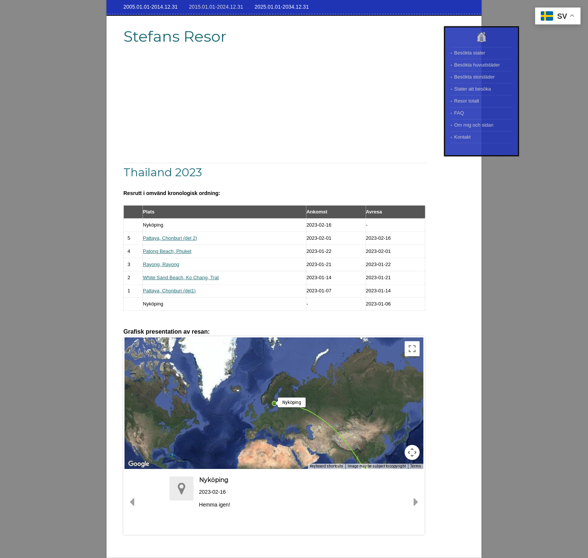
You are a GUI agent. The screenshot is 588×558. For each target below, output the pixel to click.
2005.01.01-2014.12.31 (150, 7)
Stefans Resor (174, 36)
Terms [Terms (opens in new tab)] (415, 466)
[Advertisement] (275, 109)
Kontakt (462, 137)
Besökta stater (469, 53)
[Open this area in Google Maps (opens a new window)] (138, 464)
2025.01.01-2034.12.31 (282, 7)
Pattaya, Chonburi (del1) (169, 290)
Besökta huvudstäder (477, 65)
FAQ (459, 113)
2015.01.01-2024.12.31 (216, 7)
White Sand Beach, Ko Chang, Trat (181, 277)
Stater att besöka (472, 89)
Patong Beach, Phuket (167, 251)
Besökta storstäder (474, 77)
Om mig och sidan (474, 125)
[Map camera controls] (412, 452)
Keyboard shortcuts (326, 466)
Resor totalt (466, 101)
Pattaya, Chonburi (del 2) (170, 238)
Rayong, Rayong (161, 264)
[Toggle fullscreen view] (412, 348)
